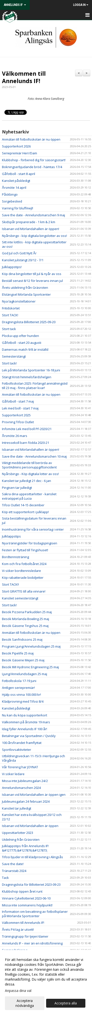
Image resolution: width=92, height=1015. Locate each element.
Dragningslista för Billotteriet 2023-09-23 (31, 884)
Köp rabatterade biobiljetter (22, 577)
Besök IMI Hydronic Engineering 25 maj (30, 667)
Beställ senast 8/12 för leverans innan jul (32, 280)
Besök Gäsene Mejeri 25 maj (23, 660)
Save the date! (13, 864)
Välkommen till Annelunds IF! (24, 77)
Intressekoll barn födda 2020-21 (25, 442)
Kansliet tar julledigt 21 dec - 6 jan (26, 480)
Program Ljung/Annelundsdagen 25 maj (31, 646)
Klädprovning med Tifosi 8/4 (22, 701)
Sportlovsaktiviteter (16, 749)
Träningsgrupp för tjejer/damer (25, 936)
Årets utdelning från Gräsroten (25, 287)
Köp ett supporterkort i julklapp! (25, 512)
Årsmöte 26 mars (14, 436)
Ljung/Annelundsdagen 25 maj (24, 674)
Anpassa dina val (18, 990)
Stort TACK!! (10, 584)
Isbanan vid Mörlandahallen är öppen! (30, 229)
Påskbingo (10, 194)
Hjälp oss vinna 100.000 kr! (21, 694)
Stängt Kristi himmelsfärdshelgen (26, 377)
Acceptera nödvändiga (24, 1003)
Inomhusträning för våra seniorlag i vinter (33, 529)
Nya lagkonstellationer (19, 301)
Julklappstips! (12, 267)
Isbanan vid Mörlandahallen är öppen (30, 826)
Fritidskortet (11, 308)
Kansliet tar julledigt (16, 808)
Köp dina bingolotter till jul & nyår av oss (31, 274)
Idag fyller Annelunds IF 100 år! (24, 729)
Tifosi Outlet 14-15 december (23, 505)
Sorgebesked (12, 201)
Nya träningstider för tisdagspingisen (29, 543)
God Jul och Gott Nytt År (19, 253)
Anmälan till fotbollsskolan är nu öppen (31, 139)
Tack (5, 877)
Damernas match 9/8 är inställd (25, 349)
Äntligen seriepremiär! (18, 687)
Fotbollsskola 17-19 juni (19, 681)
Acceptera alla (65, 1003)
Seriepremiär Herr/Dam (19, 153)
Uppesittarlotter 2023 (17, 832)
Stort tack (9, 329)
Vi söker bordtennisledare (21, 570)
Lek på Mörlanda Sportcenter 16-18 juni (31, 370)
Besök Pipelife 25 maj (18, 653)
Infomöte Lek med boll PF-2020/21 (27, 429)
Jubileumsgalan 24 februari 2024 (26, 801)
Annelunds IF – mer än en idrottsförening (32, 943)
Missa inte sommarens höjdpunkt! (27, 905)
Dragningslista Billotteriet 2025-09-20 (28, 322)
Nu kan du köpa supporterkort (24, 715)
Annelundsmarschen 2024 (21, 787)
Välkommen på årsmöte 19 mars (26, 722)
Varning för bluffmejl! (17, 208)
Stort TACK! (10, 315)
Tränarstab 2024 (14, 871)
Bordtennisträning (15, 557)
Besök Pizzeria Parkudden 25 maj (27, 612)
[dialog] (46, 982)
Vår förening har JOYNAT (20, 767)
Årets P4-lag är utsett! (18, 929)
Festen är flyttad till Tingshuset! (25, 550)
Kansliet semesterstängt (20, 598)
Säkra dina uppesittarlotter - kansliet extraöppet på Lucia (29, 496)
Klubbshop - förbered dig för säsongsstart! (34, 160)
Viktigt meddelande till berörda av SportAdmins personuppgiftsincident (29, 465)
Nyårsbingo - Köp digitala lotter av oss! (30, 474)
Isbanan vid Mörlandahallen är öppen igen (34, 794)
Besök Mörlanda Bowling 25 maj (25, 619)
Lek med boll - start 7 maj (20, 408)
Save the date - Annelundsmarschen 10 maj (34, 456)
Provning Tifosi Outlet (18, 422)
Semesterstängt (14, 356)
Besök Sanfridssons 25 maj (22, 639)
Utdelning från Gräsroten (20, 839)
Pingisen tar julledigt (17, 487)
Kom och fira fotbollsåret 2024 (24, 564)
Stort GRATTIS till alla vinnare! (23, 591)
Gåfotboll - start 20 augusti (21, 342)
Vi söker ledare (13, 774)
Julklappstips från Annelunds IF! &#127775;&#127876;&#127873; (25, 848)
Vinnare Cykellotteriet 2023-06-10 (26, 898)
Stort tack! (9, 363)
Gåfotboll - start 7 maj (18, 401)
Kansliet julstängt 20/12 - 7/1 (22, 260)
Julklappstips (11, 536)
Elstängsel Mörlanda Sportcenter (26, 294)
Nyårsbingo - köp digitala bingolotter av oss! (34, 235)
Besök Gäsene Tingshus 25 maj (25, 626)
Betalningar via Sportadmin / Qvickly (29, 736)
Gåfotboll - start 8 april (18, 174)
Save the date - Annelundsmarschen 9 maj (33, 215)
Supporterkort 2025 (16, 415)
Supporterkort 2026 (16, 146)
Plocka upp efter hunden (20, 336)
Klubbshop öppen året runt (22, 891)
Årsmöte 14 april (14, 187)
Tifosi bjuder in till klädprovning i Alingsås (32, 857)
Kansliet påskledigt (16, 180)
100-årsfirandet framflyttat (21, 742)
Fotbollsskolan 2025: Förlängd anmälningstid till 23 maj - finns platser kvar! (34, 385)
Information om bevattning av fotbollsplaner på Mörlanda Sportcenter (35, 913)
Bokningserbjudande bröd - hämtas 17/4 (32, 167)
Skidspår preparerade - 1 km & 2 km (28, 222)
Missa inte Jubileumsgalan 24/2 (25, 781)
